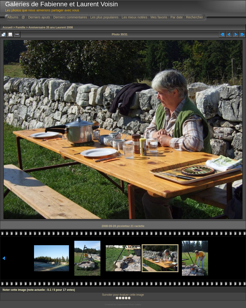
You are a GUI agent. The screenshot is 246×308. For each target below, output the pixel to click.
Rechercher (194, 17)
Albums (12, 17)
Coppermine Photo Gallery (128, 304)
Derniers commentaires (70, 17)
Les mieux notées (134, 17)
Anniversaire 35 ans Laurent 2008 (50, 27)
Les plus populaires (104, 17)
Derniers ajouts (39, 17)
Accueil (8, 27)
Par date (177, 17)
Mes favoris (158, 17)
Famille (20, 27)
